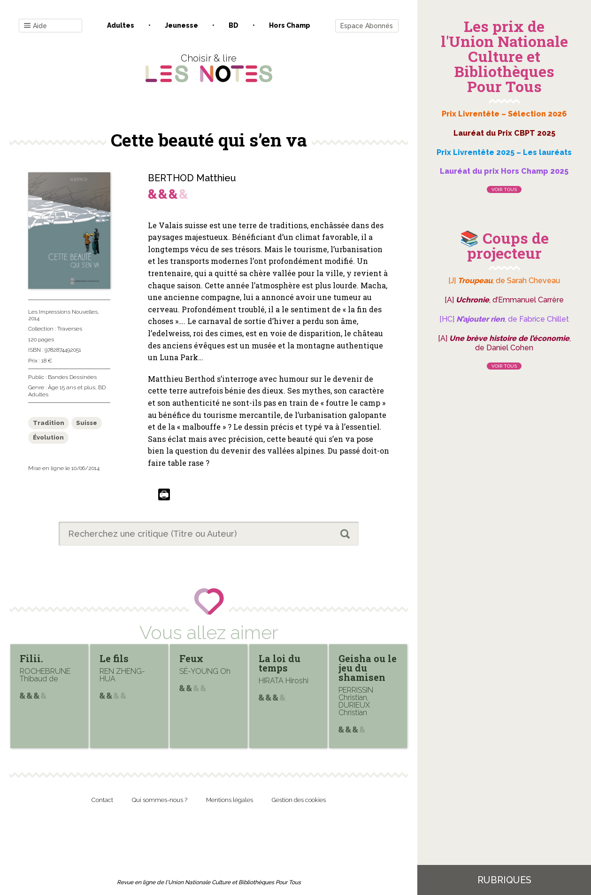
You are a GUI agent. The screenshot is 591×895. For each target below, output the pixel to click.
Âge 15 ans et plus (71, 387)
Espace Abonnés (366, 26)
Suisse (86, 422)
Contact (102, 799)
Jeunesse (181, 25)
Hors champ (289, 25)
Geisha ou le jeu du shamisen (367, 667)
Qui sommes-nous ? (159, 799)
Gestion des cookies (299, 799)
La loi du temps (279, 663)
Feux (191, 658)
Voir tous (504, 189)
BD (233, 25)
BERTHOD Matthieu (192, 178)
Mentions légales (229, 799)
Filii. (31, 658)
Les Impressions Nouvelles (63, 312)
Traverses (69, 328)
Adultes (120, 25)
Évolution (48, 437)
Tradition (48, 422)
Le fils (114, 658)
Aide (35, 26)
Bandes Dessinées (72, 377)
